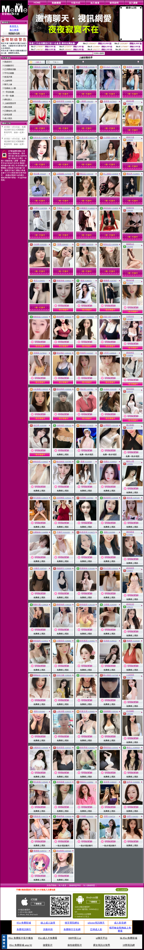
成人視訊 (8, 118)
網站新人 (8, 99)
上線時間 (8, 80)
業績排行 (8, 62)
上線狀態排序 (10, 103)
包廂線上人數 (10, 88)
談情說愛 (8, 114)
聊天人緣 (8, 84)
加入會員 (14, 30)
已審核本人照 (10, 111)
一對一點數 (9, 96)
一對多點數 (9, 92)
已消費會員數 (10, 69)
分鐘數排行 (9, 65)
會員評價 (8, 77)
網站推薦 (8, 107)
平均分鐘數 (9, 73)
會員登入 (14, 26)
